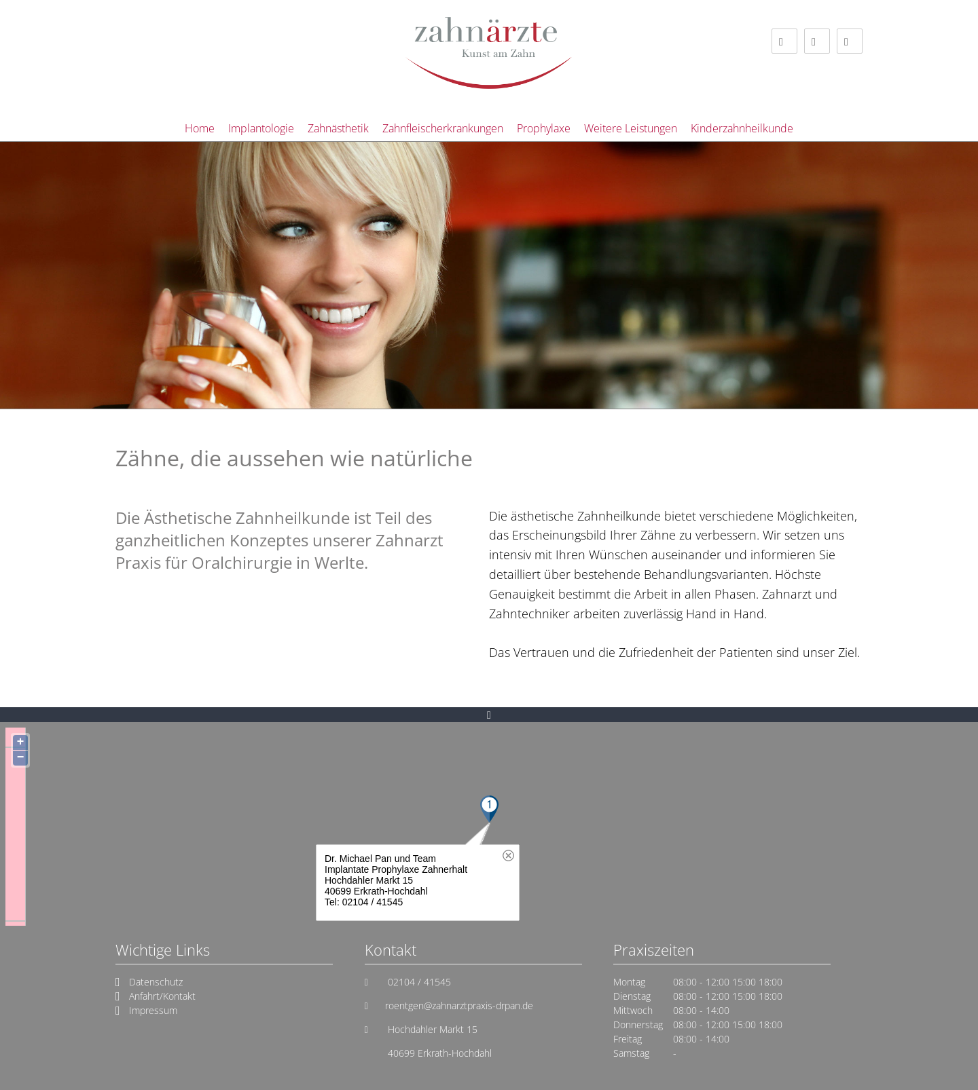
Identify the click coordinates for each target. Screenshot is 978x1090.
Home (200, 128)
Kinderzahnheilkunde (742, 128)
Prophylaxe (543, 128)
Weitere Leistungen (630, 128)
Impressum (153, 1010)
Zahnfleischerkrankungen (442, 128)
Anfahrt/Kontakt (162, 996)
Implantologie (261, 128)
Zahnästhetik (338, 128)
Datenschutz (156, 981)
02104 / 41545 (418, 981)
